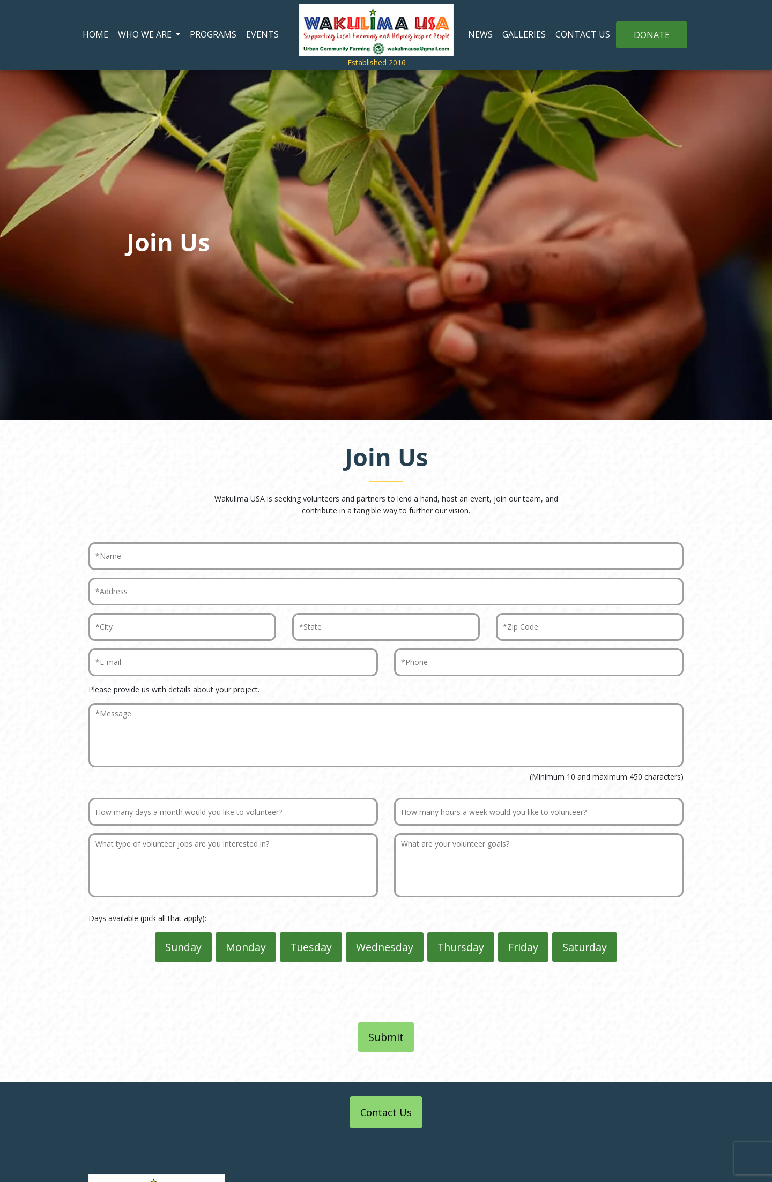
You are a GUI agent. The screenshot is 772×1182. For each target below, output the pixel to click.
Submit (386, 1037)
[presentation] (386, 994)
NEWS (480, 34)
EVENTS (262, 34)
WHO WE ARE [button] (146, 34)
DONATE (652, 35)
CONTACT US (582, 34)
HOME (95, 34)
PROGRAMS (213, 34)
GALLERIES (524, 34)
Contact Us (386, 1112)
